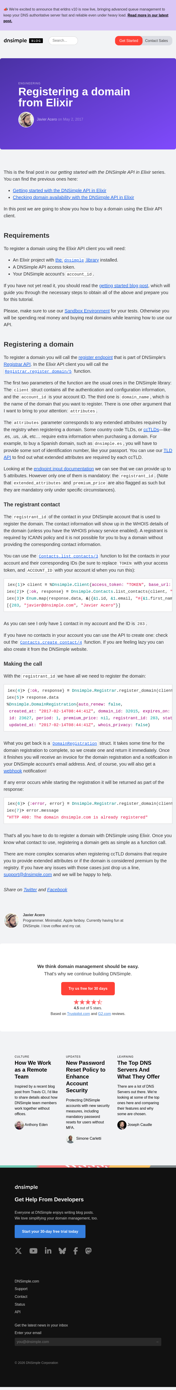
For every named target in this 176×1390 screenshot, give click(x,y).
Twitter (30, 892)
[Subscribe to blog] (157, 1345)
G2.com (104, 1017)
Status (20, 1307)
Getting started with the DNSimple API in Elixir (59, 190)
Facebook (57, 892)
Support (21, 1292)
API (18, 1315)
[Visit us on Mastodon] (88, 1254)
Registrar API (17, 364)
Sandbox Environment (87, 310)
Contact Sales (156, 41)
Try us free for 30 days (88, 991)
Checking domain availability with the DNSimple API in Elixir (73, 197)
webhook (13, 773)
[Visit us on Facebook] (75, 1254)
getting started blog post (123, 285)
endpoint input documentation (64, 468)
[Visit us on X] (18, 1254)
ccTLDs (151, 429)
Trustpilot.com (78, 1017)
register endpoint (96, 357)
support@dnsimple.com (28, 877)
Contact (21, 1300)
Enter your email (28, 1336)
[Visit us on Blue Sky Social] (62, 1254)
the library (77, 259)
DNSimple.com (27, 1284)
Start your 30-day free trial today (50, 1234)
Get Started (128, 41)
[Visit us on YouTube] (33, 1254)
